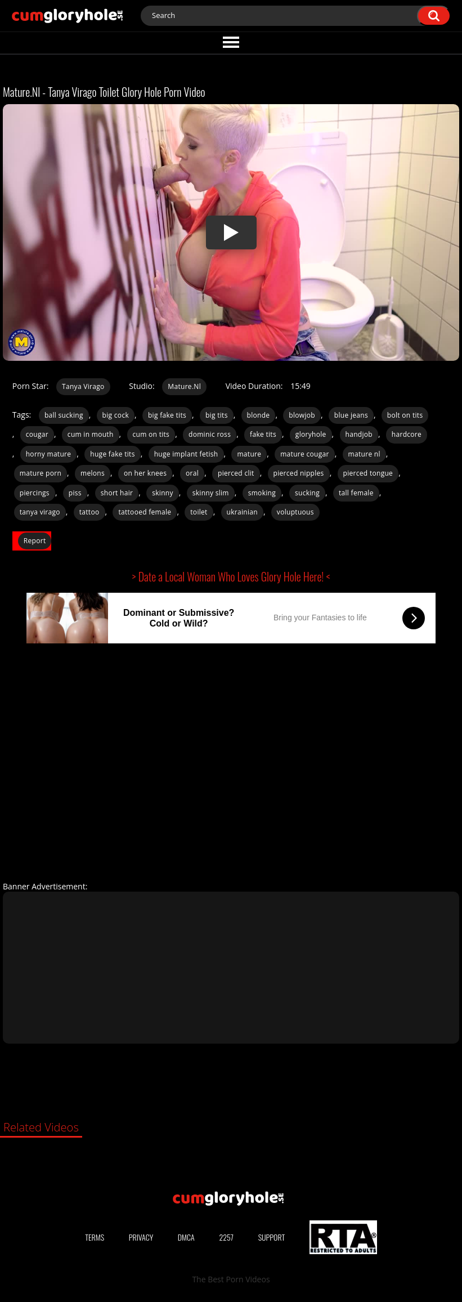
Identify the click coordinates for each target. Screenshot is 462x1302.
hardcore (406, 434)
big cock (115, 415)
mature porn (40, 473)
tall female (356, 493)
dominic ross (210, 434)
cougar (37, 434)
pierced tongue (368, 473)
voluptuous (295, 512)
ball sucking (63, 415)
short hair (117, 493)
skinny (162, 493)
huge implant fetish (186, 454)
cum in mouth (91, 434)
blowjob (302, 415)
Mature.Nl (184, 386)
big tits (216, 415)
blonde (258, 415)
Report (35, 540)
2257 (226, 1237)
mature (249, 454)
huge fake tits (112, 454)
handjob (359, 434)
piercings (35, 493)
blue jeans (351, 415)
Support (271, 1237)
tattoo (89, 512)
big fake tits (167, 415)
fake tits (263, 434)
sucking (307, 493)
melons (92, 473)
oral (192, 473)
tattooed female (144, 512)
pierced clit (236, 473)
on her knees (145, 473)
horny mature (48, 454)
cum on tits (151, 434)
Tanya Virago (83, 386)
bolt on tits (405, 415)
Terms (94, 1237)
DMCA (186, 1237)
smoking (262, 493)
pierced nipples (298, 473)
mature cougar (304, 454)
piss (75, 493)
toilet (198, 512)
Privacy (141, 1237)
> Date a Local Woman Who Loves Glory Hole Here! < (231, 576)
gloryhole (310, 434)
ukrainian (242, 512)
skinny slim (210, 493)
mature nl (364, 454)
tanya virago (40, 512)
